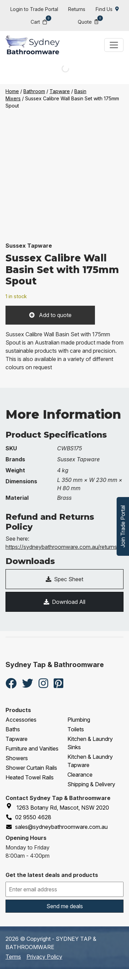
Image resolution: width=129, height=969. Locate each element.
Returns (76, 9)
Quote (88, 21)
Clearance (80, 774)
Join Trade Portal (122, 526)
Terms (13, 956)
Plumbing (78, 719)
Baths (13, 729)
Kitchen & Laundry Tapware (90, 760)
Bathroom (34, 91)
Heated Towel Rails (30, 777)
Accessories (21, 719)
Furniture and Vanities (32, 748)
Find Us (107, 9)
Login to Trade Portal (34, 9)
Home (12, 91)
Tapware (60, 91)
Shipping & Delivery (91, 784)
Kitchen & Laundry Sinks (90, 743)
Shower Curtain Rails (31, 767)
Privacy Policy (44, 956)
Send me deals (64, 906)
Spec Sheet (64, 579)
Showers (17, 758)
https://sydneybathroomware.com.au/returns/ (62, 546)
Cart (39, 21)
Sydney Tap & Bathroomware (55, 665)
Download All (64, 601)
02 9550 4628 (28, 817)
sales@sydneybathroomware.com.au (57, 826)
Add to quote (54, 315)
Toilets (75, 729)
